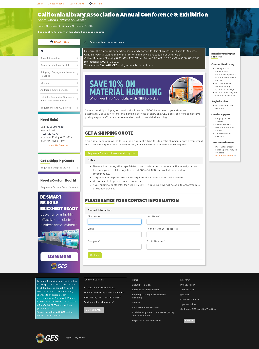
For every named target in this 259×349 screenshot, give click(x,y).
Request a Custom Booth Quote (58, 187)
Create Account (56, 3)
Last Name (153, 216)
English (189, 320)
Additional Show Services (54, 90)
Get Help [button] (96, 3)
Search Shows (77, 3)
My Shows (80, 337)
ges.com (184, 294)
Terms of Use (187, 289)
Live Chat (185, 280)
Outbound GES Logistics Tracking (198, 309)
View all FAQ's (94, 310)
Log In (40, 3)
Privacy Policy (187, 285)
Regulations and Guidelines (55, 107)
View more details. (224, 156)
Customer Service (189, 299)
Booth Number (155, 241)
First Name (94, 216)
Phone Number (155, 228)
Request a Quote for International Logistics (112, 153)
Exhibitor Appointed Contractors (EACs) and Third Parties (58, 99)
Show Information (50, 58)
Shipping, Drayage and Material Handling (57, 74)
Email (91, 228)
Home (135, 280)
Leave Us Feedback (59, 145)
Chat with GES (108, 65)
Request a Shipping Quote (55, 167)
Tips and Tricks (188, 304)
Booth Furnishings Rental (54, 65)
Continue (94, 255)
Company (93, 241)
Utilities (44, 83)
